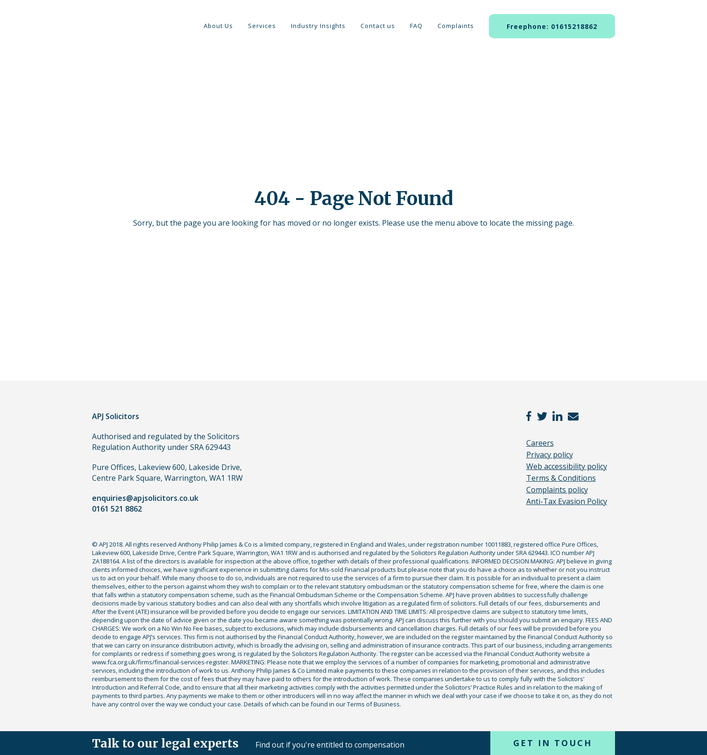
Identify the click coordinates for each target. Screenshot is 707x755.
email (573, 416)
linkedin (557, 416)
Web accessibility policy (566, 466)
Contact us (378, 25)
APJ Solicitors (126, 37)
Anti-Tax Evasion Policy (566, 501)
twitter (542, 416)
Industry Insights (318, 25)
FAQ (416, 25)
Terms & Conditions (561, 478)
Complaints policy (557, 489)
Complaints (456, 25)
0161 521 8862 (117, 509)
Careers (540, 443)
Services (262, 25)
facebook (529, 416)
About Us (218, 25)
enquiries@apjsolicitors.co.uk (145, 498)
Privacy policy (549, 454)
